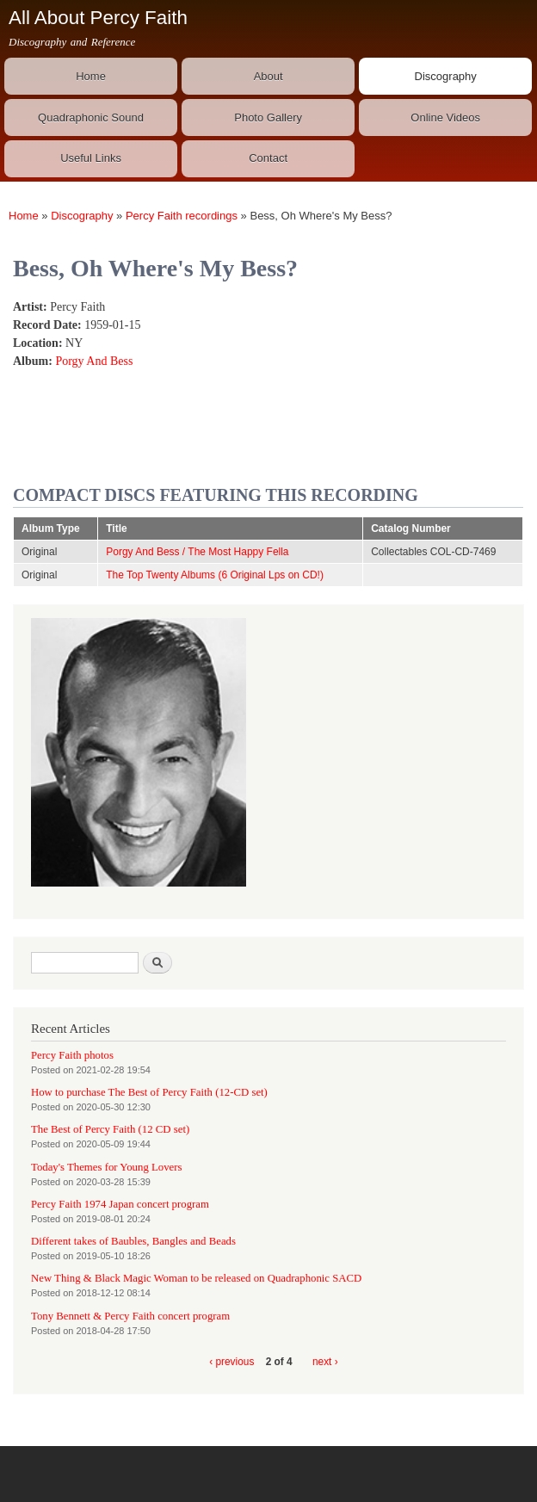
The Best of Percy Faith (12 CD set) (110, 1129)
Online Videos (445, 117)
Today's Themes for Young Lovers (106, 1167)
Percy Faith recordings (182, 215)
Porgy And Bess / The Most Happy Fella (197, 552)
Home (91, 76)
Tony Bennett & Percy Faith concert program (130, 1316)
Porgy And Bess (94, 361)
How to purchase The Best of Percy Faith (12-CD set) (149, 1092)
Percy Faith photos (72, 1055)
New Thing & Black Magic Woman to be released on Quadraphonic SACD (196, 1278)
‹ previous (231, 1362)
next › (325, 1362)
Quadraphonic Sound (91, 117)
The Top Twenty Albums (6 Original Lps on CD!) (215, 575)
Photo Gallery (268, 117)
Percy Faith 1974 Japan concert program (120, 1204)
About (268, 76)
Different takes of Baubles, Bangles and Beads (133, 1241)
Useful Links (90, 157)
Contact (268, 157)
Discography (446, 76)
